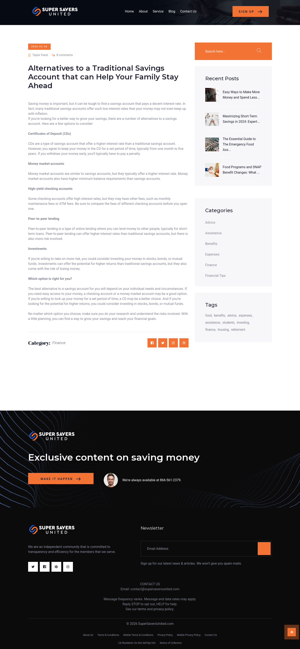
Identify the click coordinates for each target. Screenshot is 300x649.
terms (142, 609)
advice (231, 315)
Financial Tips (215, 275)
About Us (88, 635)
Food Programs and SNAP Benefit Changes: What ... (242, 169)
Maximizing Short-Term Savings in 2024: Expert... (241, 119)
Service (158, 11)
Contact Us (188, 11)
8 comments (62, 55)
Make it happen (61, 479)
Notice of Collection (171, 642)
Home (129, 11)
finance (210, 330)
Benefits (211, 244)
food (208, 315)
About (143, 11)
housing (223, 330)
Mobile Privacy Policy (189, 635)
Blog (172, 11)
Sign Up (250, 12)
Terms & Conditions (108, 635)
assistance (212, 322)
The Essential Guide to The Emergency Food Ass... (239, 144)
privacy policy (164, 609)
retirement (238, 330)
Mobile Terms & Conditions (138, 635)
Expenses (212, 254)
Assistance (213, 233)
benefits (219, 315)
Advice (210, 222)
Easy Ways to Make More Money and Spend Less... (241, 94)
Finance (58, 343)
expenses (245, 315)
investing (243, 322)
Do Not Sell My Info (145, 642)
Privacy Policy (165, 635)
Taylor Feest (38, 55)
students (228, 322)
